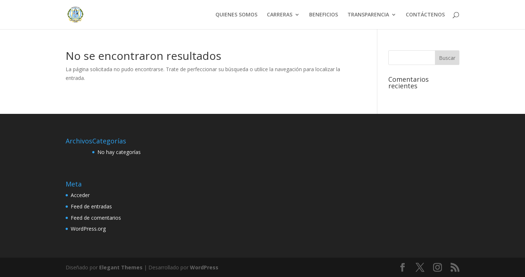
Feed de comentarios (96, 217)
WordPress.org (88, 228)
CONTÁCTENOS (425, 15)
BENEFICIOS (323, 15)
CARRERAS (279, 15)
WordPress (204, 267)
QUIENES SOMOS (236, 15)
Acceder (80, 195)
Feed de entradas (91, 206)
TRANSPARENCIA (368, 15)
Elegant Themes (121, 267)
